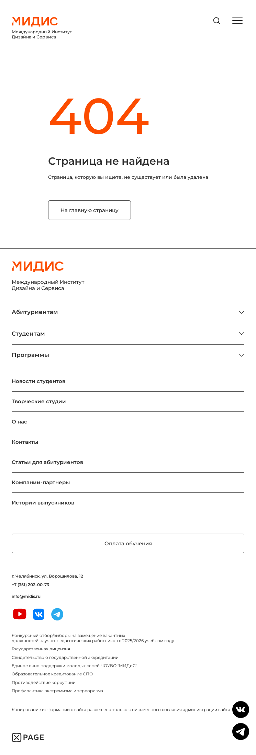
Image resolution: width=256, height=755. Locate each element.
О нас (19, 421)
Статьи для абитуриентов (47, 462)
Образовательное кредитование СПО (52, 673)
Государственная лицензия (41, 648)
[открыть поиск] (217, 20)
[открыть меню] (237, 20)
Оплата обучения (128, 543)
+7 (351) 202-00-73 (30, 584)
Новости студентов (38, 381)
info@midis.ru (26, 596)
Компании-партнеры (41, 482)
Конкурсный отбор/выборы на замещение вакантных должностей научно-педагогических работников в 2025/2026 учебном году (93, 638)
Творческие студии (39, 401)
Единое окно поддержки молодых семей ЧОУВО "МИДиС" (74, 665)
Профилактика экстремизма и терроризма (57, 690)
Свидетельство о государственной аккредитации (65, 657)
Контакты (25, 442)
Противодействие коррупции (44, 682)
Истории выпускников (43, 502)
